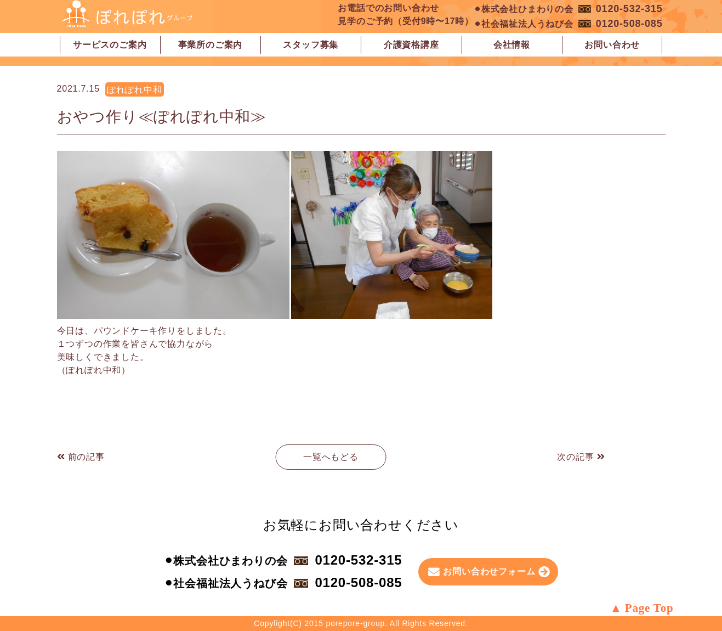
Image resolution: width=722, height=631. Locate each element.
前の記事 (81, 456)
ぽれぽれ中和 (134, 89)
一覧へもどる (331, 456)
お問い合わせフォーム (489, 571)
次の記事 (581, 456)
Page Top (649, 608)
